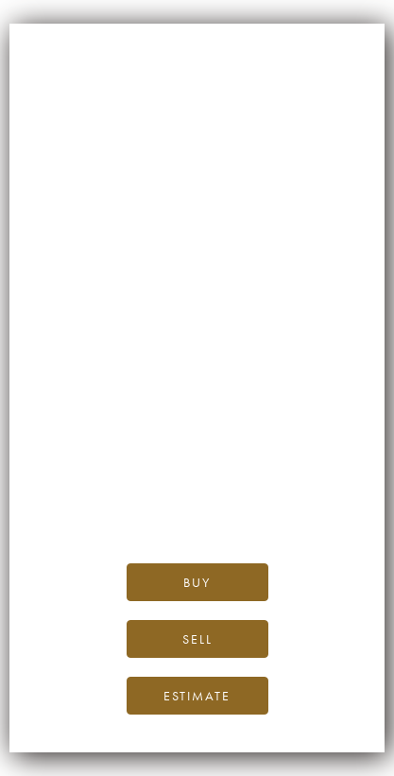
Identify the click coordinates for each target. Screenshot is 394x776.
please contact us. (197, 505)
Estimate (197, 695)
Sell (197, 638)
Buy (197, 582)
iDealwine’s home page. (197, 441)
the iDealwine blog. (274, 463)
